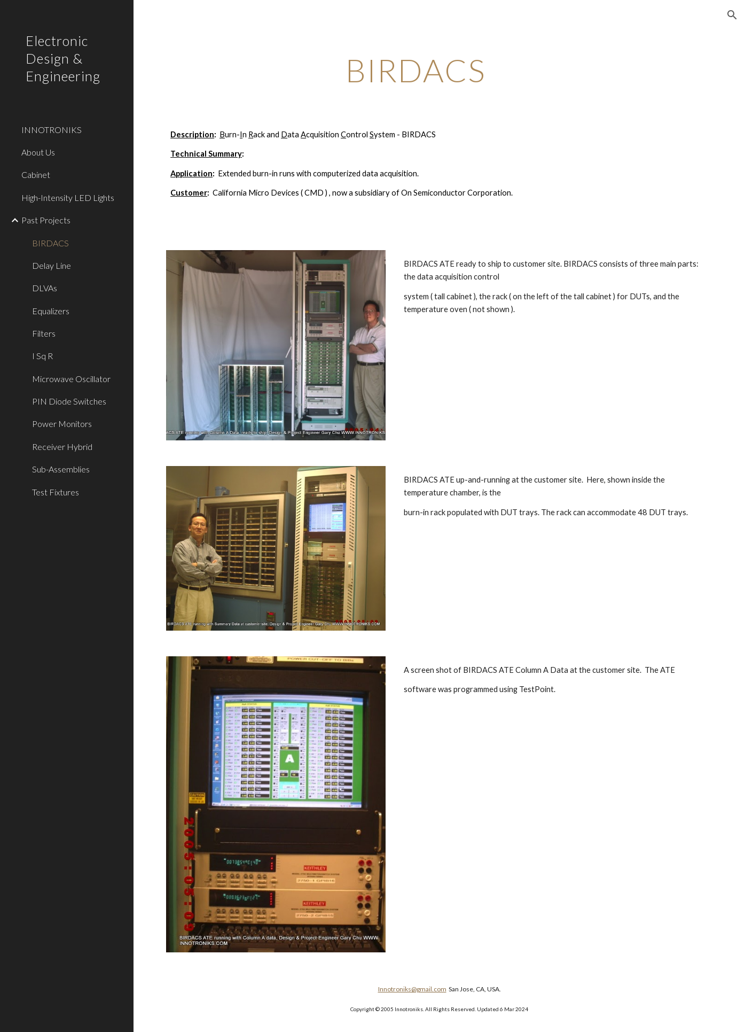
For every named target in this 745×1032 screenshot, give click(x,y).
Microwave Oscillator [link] (71, 379)
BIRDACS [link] (50, 243)
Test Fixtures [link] (55, 492)
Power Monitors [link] (62, 423)
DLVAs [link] (44, 288)
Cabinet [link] (35, 174)
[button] (732, 15)
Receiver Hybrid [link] (62, 446)
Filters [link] (44, 333)
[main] (415, 70)
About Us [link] (38, 152)
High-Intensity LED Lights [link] (67, 197)
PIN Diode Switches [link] (69, 401)
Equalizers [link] (50, 311)
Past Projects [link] (45, 220)
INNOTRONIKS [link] (51, 130)
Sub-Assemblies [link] (61, 469)
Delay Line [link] (51, 265)
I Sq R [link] (42, 356)
